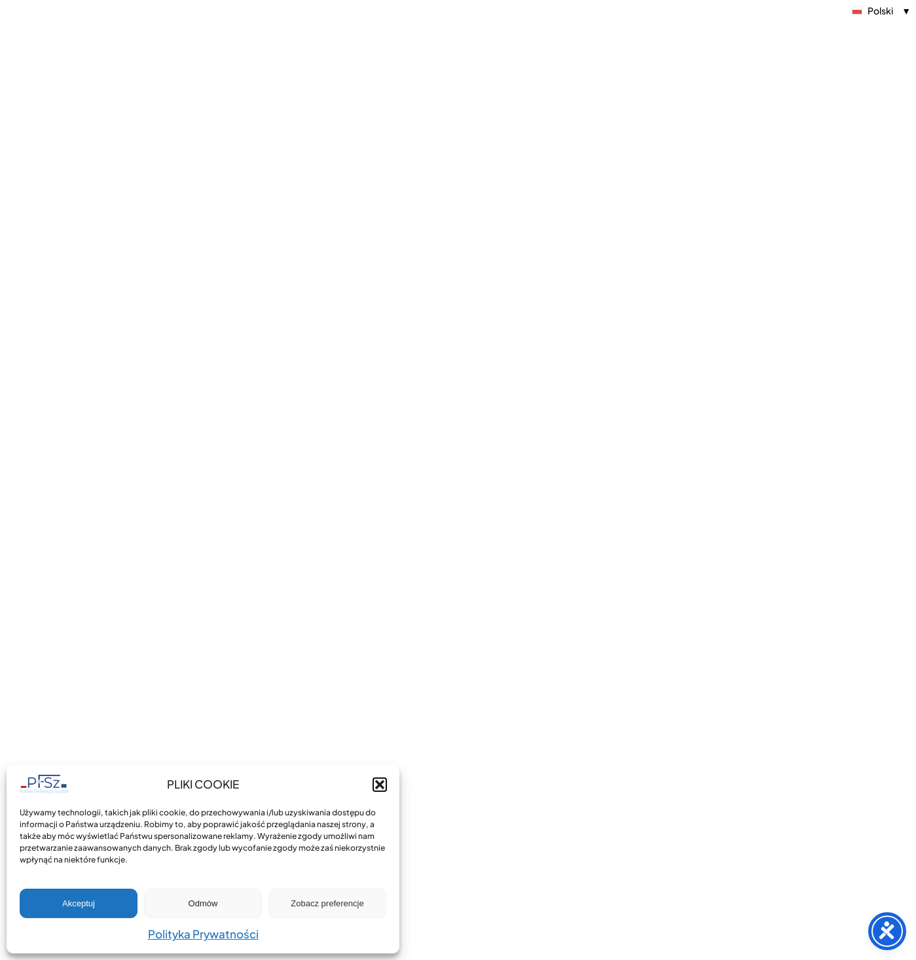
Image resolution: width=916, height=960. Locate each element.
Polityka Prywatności (203, 934)
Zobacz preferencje (327, 903)
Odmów (203, 903)
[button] (379, 784)
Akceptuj (78, 903)
